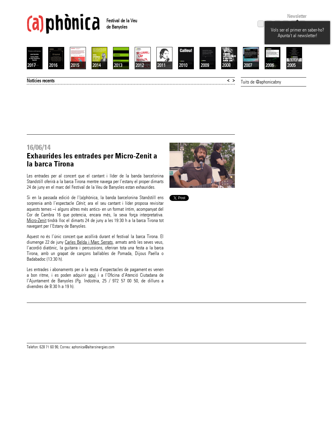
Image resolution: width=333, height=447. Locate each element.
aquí (92, 345)
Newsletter (296, 16)
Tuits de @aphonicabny (261, 152)
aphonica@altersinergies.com (93, 440)
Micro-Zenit (36, 291)
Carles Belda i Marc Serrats (89, 312)
